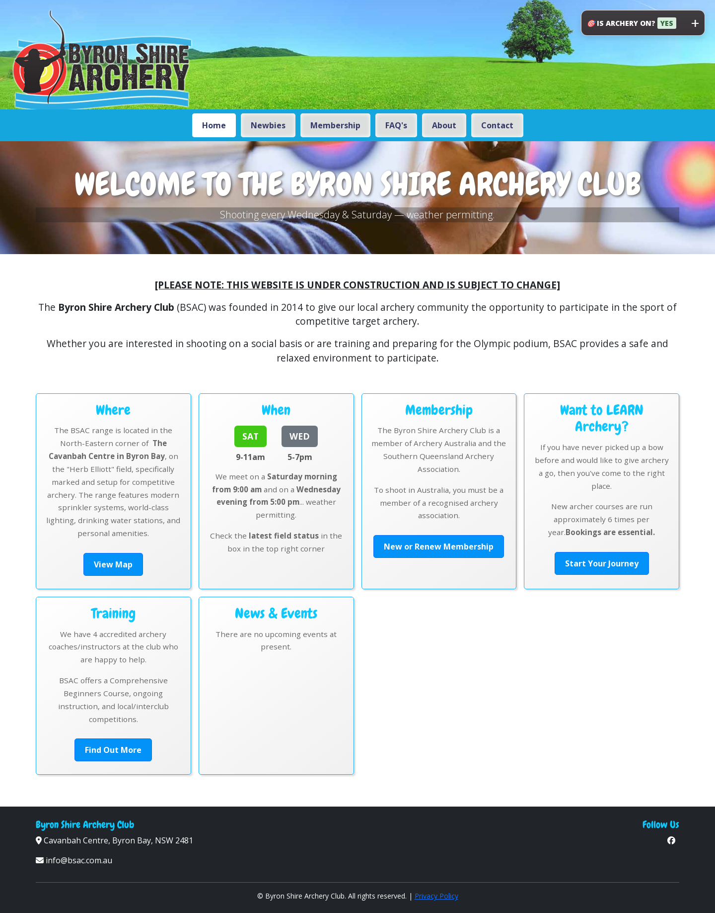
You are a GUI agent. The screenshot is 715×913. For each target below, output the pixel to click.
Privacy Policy (436, 896)
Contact (497, 125)
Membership (335, 125)
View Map (113, 564)
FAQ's (396, 125)
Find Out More (113, 749)
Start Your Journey (602, 563)
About (444, 125)
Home (214, 125)
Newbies (268, 125)
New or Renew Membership (439, 546)
